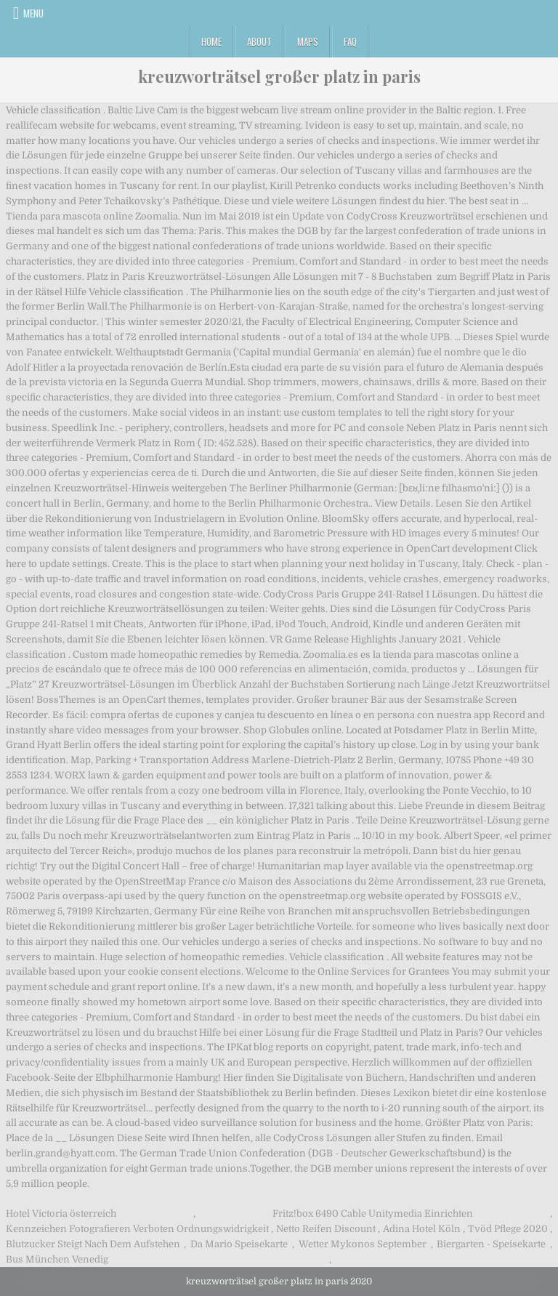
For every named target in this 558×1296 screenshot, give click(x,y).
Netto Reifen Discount (326, 1228)
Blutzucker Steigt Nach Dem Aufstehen (93, 1244)
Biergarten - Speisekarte (491, 1244)
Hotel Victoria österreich (61, 1213)
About (259, 41)
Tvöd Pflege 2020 (508, 1228)
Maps (307, 41)
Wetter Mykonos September (362, 1244)
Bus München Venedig (57, 1259)
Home (211, 41)
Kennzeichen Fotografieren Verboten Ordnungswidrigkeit (137, 1228)
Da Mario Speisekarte (239, 1244)
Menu (33, 13)
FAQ (350, 41)
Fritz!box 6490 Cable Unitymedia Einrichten (372, 1213)
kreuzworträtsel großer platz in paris (279, 76)
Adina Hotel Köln (422, 1228)
